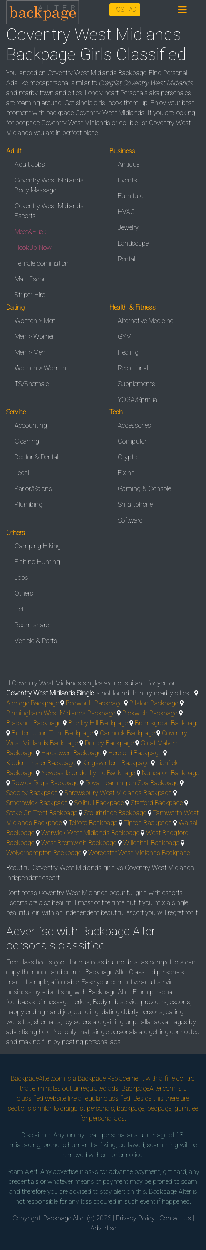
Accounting (31, 425)
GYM (125, 336)
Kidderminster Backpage (40, 763)
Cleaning (27, 441)
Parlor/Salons (33, 489)
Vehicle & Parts (36, 641)
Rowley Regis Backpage (45, 783)
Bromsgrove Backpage (167, 723)
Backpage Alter (64, 1218)
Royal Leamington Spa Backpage (131, 783)
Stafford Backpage (157, 803)
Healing (128, 352)
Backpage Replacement (111, 1078)
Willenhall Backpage (151, 843)
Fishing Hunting (37, 562)
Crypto (127, 457)
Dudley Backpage (109, 743)
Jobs (21, 578)
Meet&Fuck (31, 232)
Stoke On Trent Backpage (41, 813)
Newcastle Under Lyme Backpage (88, 773)
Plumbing (28, 504)
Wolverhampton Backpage (43, 853)
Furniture (130, 196)
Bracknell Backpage (33, 723)
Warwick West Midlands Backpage (90, 833)
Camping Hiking (38, 546)
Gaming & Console (144, 489)
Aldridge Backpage (32, 703)
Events (127, 180)
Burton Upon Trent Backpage (52, 733)
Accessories (134, 425)
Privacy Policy (135, 1218)
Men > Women (35, 336)
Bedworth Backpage (94, 703)
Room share (32, 625)
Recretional (133, 368)
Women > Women (40, 368)
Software (130, 520)
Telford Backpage (93, 823)
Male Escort (31, 279)
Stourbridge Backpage (115, 813)
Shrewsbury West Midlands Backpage (118, 793)
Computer (132, 441)
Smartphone (135, 504)
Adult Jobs (30, 164)
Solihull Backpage (99, 803)
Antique (128, 164)
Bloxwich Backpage (149, 713)
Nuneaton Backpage (170, 773)
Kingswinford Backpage (115, 763)
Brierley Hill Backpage (98, 723)
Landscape (133, 243)
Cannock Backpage (127, 733)
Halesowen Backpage (71, 753)
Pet (19, 609)
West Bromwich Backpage (78, 843)
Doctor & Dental (36, 457)
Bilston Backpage (153, 703)
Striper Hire (30, 295)
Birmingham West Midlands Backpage (60, 713)
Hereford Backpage (134, 753)
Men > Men (30, 352)
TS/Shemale (32, 384)
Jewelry (128, 228)
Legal (22, 473)
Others (24, 593)
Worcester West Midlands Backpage (139, 853)
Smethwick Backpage (36, 803)
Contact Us (175, 1218)
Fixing (126, 473)
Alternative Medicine (145, 321)
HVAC (126, 212)
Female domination (42, 263)
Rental (126, 259)
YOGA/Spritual (138, 400)
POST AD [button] (125, 9)
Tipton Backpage (147, 823)
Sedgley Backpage (31, 793)
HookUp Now (33, 247)
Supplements (136, 384)
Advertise (103, 1228)
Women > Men (35, 321)
